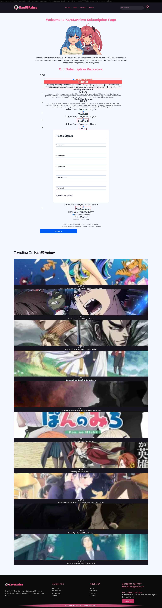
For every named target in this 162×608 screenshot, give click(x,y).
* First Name (60, 156)
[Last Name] (81, 162)
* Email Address (61, 177)
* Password (60, 188)
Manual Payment (81, 217)
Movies (83, 7)
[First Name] (81, 151)
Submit (58, 231)
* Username (60, 145)
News (91, 7)
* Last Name (60, 166)
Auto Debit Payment (82, 215)
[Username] (81, 140)
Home (67, 7)
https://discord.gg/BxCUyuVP (133, 587)
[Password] (81, 183)
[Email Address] (81, 173)
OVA (75, 7)
